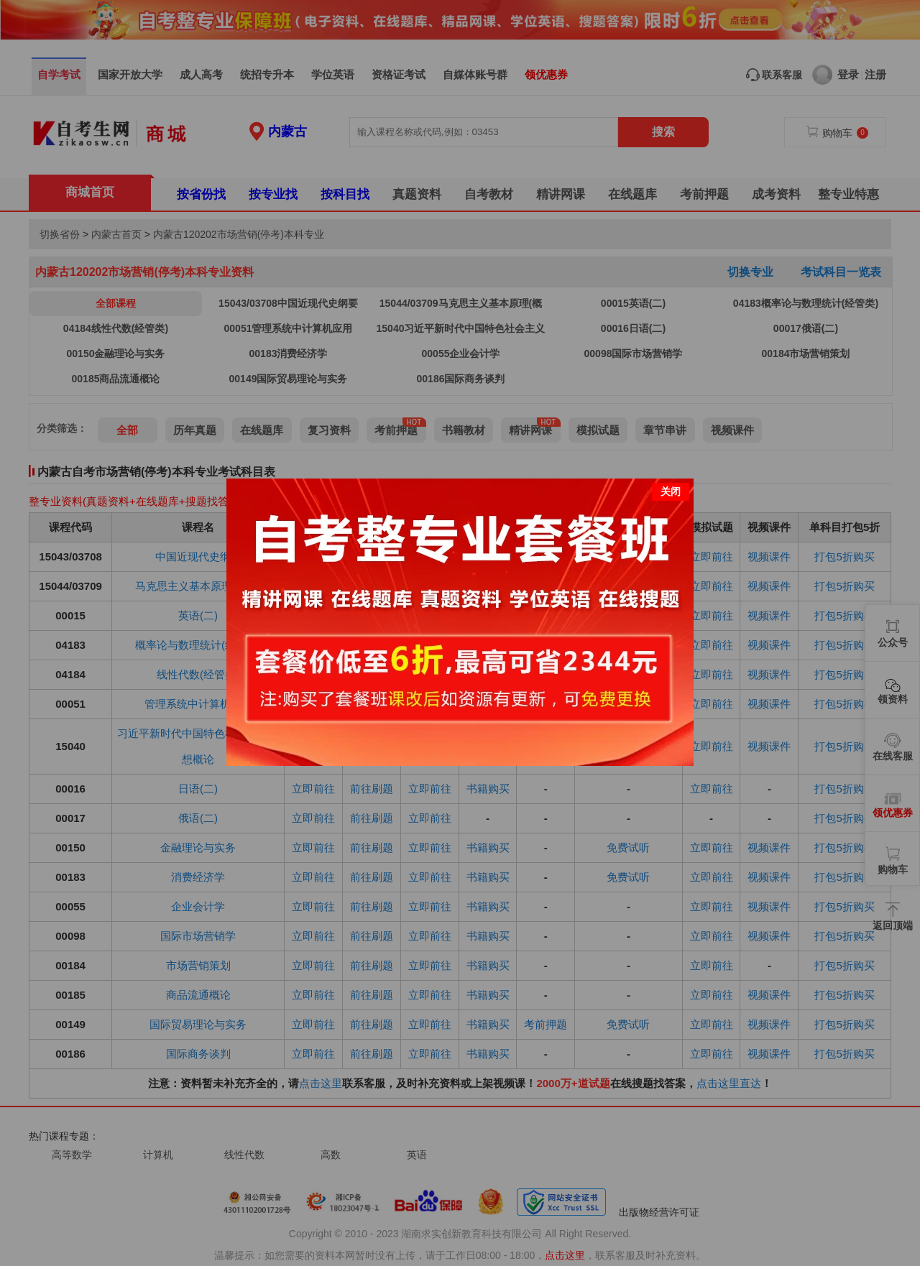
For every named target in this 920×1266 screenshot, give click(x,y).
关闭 (671, 491)
